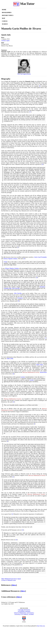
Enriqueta (20, 298)
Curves (4, 21)
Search (5, 24)
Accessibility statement (24, 611)
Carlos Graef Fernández (40, 257)
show (14, 585)
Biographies (6, 12)
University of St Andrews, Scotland (24, 614)
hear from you (41, 626)
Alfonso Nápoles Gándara (10, 258)
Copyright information (24, 609)
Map (3, 18)
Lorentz (23, 377)
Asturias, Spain (5, 40)
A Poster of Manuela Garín (8, 580)
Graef (5, 261)
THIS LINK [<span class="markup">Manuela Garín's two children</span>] (10, 358)
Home (4, 9)
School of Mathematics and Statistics (24, 613)
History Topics (7, 15)
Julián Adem (39, 364)
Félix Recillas (16, 288)
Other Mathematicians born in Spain (11, 578)
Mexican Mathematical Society (30, 372)
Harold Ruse (43, 372)
